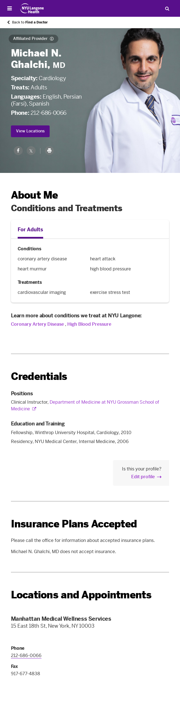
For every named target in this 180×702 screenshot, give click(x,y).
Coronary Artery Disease (37, 324)
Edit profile (143, 476)
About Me (34, 195)
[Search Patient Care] (167, 8)
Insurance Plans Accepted (74, 524)
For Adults (30, 230)
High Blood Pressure (89, 324)
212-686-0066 (48, 113)
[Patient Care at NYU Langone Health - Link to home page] (32, 8)
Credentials (39, 376)
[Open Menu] (9, 8)
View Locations (30, 131)
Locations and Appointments (81, 595)
